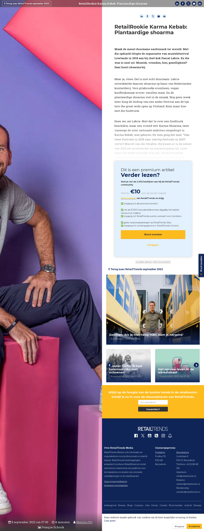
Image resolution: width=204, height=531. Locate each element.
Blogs (130, 505)
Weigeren (179, 526)
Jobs (147, 505)
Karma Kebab (143, 262)
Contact (163, 505)
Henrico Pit (84, 522)
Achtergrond (110, 505)
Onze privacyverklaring (115, 481)
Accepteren (194, 526)
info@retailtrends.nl (186, 476)
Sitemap (197, 505)
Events (154, 505)
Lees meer (110, 520)
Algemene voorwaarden (116, 485)
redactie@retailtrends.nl (188, 484)
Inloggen (153, 245)
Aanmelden (153, 409)
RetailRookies (161, 262)
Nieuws (122, 505)
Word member (128, 198)
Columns (138, 505)
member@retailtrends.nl (188, 492)
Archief (188, 505)
